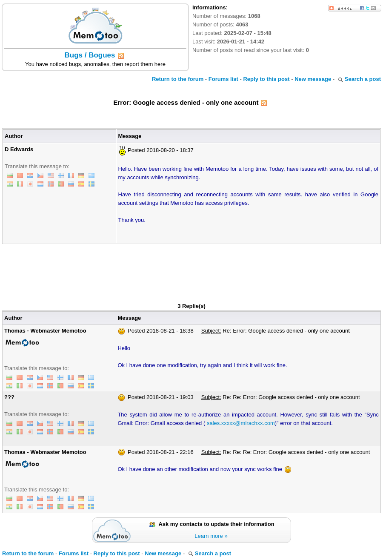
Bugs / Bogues (89, 55)
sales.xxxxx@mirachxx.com (241, 423)
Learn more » (210, 536)
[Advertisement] (191, 267)
